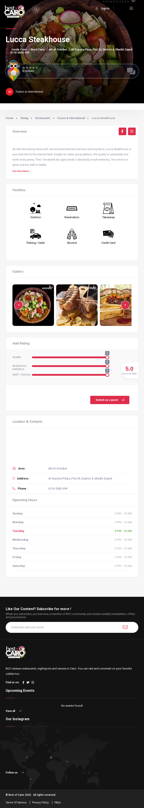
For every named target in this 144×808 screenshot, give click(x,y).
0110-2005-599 (17, 52)
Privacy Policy (40, 802)
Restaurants (42, 118)
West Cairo (38, 49)
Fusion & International (71, 118)
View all (13, 711)
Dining (24, 118)
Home (10, 118)
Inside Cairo (19, 49)
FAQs (57, 802)
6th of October (58, 49)
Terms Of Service (16, 802)
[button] (125, 305)
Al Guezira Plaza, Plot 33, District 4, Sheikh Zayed (101, 49)
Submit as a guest (110, 400)
